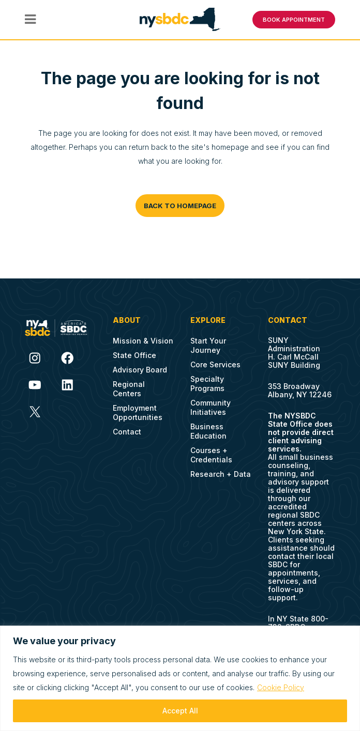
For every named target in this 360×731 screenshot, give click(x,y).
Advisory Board (140, 366)
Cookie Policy (280, 687)
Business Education (208, 428)
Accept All (180, 710)
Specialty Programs (207, 380)
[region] (180, 678)
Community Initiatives (210, 404)
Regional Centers (129, 386)
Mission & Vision (143, 337)
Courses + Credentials (211, 452)
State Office (134, 352)
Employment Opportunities (137, 409)
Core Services (215, 361)
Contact (127, 428)
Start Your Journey (208, 342)
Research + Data (220, 470)
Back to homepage (180, 202)
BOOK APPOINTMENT (294, 18)
